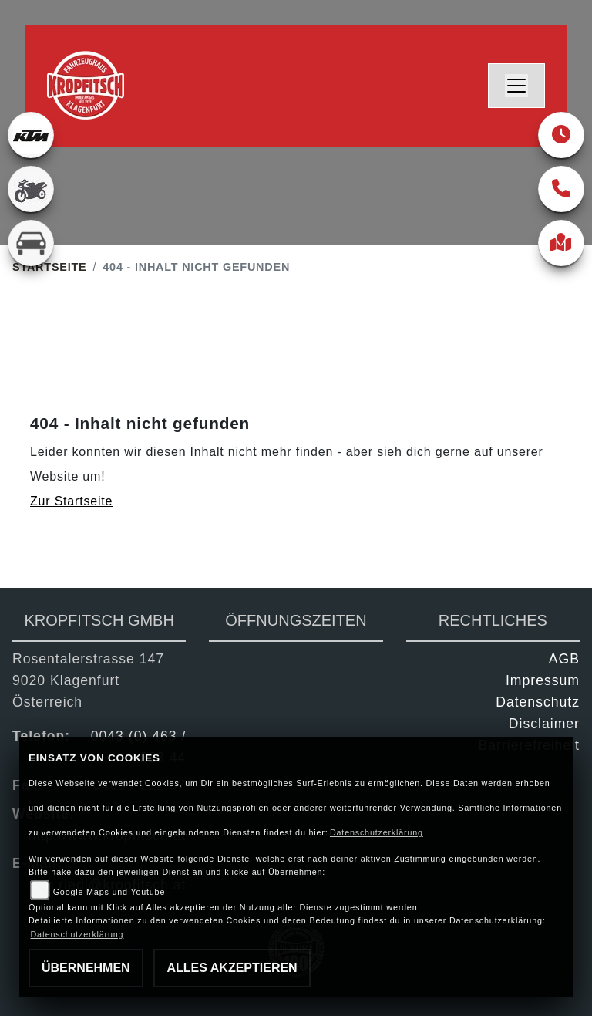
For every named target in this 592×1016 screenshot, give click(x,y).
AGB (564, 659)
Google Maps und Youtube (109, 891)
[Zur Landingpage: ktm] (31, 135)
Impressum (543, 680)
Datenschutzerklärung (376, 832)
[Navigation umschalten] (516, 85)
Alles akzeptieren (231, 967)
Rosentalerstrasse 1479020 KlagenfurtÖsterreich (88, 680)
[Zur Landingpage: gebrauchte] (31, 189)
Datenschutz (538, 702)
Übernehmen (86, 967)
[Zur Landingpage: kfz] (31, 243)
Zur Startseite (71, 501)
